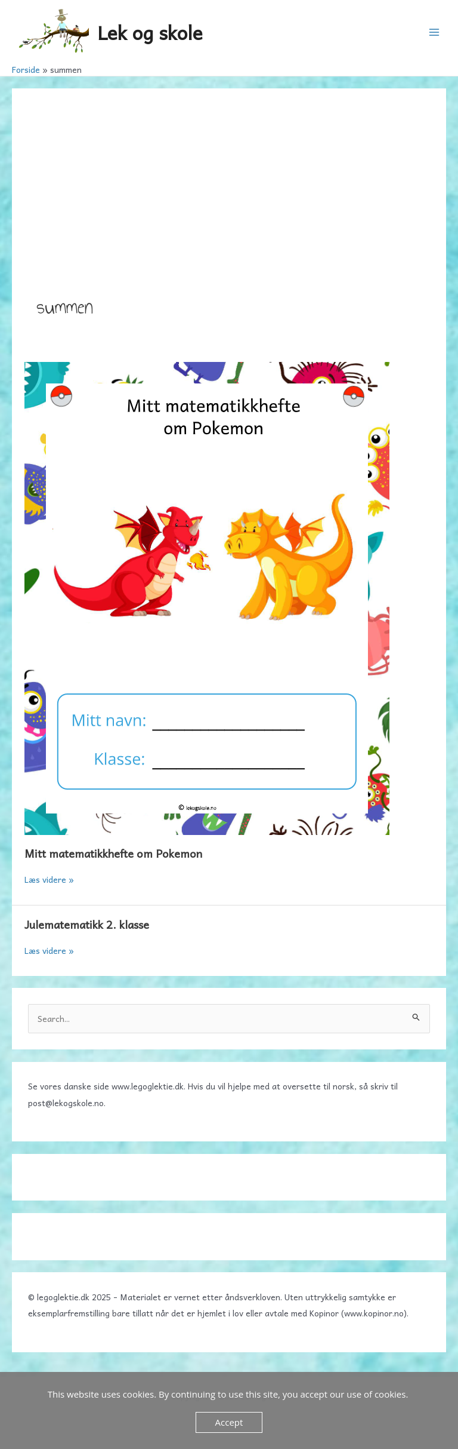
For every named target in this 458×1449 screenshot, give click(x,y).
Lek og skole (150, 32)
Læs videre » (49, 879)
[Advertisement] (229, 202)
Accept (229, 1422)
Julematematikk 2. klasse (86, 924)
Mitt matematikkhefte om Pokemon (113, 853)
